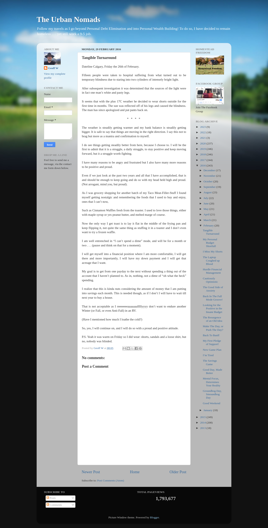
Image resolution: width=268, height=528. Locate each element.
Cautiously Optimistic (210, 280)
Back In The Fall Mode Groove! (213, 298)
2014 (203, 422)
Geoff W (53, 68)
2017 (203, 160)
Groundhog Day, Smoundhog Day (212, 394)
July (206, 198)
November (210, 175)
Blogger (154, 517)
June (206, 203)
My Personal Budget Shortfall (210, 243)
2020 (203, 143)
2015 (203, 417)
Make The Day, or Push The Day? (213, 328)
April (207, 214)
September (210, 186)
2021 (203, 137)
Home (135, 472)
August (208, 192)
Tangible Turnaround (211, 232)
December (210, 170)
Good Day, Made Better (212, 371)
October (208, 181)
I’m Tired (208, 355)
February (209, 225)
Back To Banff (211, 335)
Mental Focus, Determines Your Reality (211, 382)
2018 (203, 154)
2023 (203, 126)
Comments (54, 504)
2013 (203, 428)
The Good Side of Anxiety (213, 289)
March (208, 220)
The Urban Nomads (68, 19)
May (206, 208)
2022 (203, 132)
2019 (203, 148)
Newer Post (91, 472)
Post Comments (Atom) (110, 480)
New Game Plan (212, 349)
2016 (203, 165)
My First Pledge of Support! (212, 342)
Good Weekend (211, 403)
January (208, 410)
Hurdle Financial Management (212, 271)
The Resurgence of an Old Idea (212, 319)
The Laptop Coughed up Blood (211, 260)
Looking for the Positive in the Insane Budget (212, 308)
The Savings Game (210, 362)
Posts (51, 497)
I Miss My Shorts (213, 251)
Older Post (178, 472)
